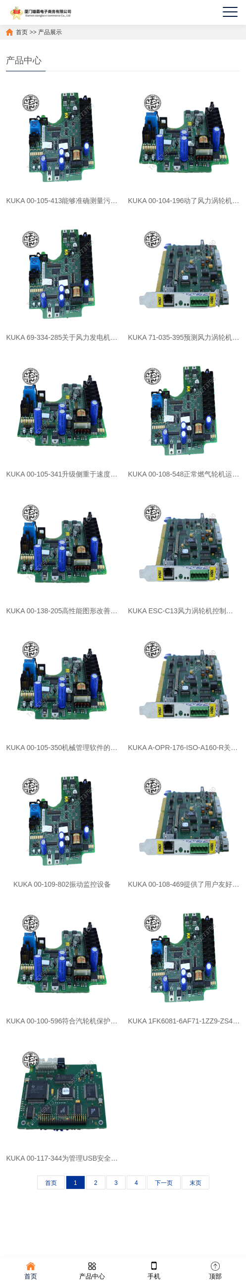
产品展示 (50, 32)
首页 (22, 32)
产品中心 (92, 1270)
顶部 (215, 1270)
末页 (195, 1182)
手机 (154, 1270)
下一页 (164, 1182)
